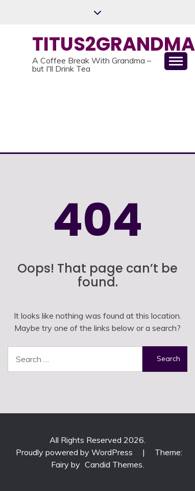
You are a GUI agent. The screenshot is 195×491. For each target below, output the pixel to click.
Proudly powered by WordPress (75, 452)
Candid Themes (113, 464)
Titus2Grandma (113, 44)
